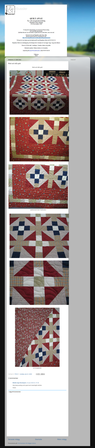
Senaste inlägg (14, 439)
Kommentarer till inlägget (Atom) (27, 443)
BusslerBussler (16, 8)
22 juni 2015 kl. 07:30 (33, 382)
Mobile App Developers (19, 382)
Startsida (38, 439)
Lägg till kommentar (15, 391)
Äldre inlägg (62, 439)
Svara (14, 387)
